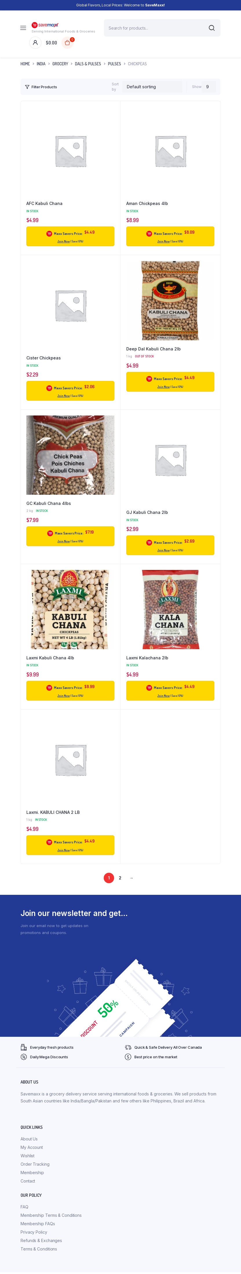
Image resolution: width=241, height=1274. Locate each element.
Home (25, 63)
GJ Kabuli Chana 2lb (147, 512)
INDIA (41, 63)
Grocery (60, 63)
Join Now (63, 241)
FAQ (24, 1206)
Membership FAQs (38, 1223)
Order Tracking (35, 1164)
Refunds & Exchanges (41, 1240)
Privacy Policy (34, 1232)
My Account (32, 1147)
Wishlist (27, 1155)
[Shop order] (152, 87)
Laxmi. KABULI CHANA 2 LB (53, 812)
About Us (29, 1138)
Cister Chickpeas (43, 357)
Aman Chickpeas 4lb (147, 203)
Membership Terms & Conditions (51, 1215)
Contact (28, 1180)
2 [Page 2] (120, 877)
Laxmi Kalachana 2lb (147, 657)
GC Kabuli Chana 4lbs (48, 503)
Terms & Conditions (39, 1248)
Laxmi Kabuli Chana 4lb (50, 657)
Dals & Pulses (88, 63)
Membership (32, 1172)
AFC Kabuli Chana (44, 203)
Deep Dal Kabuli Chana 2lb (153, 348)
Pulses (114, 63)
